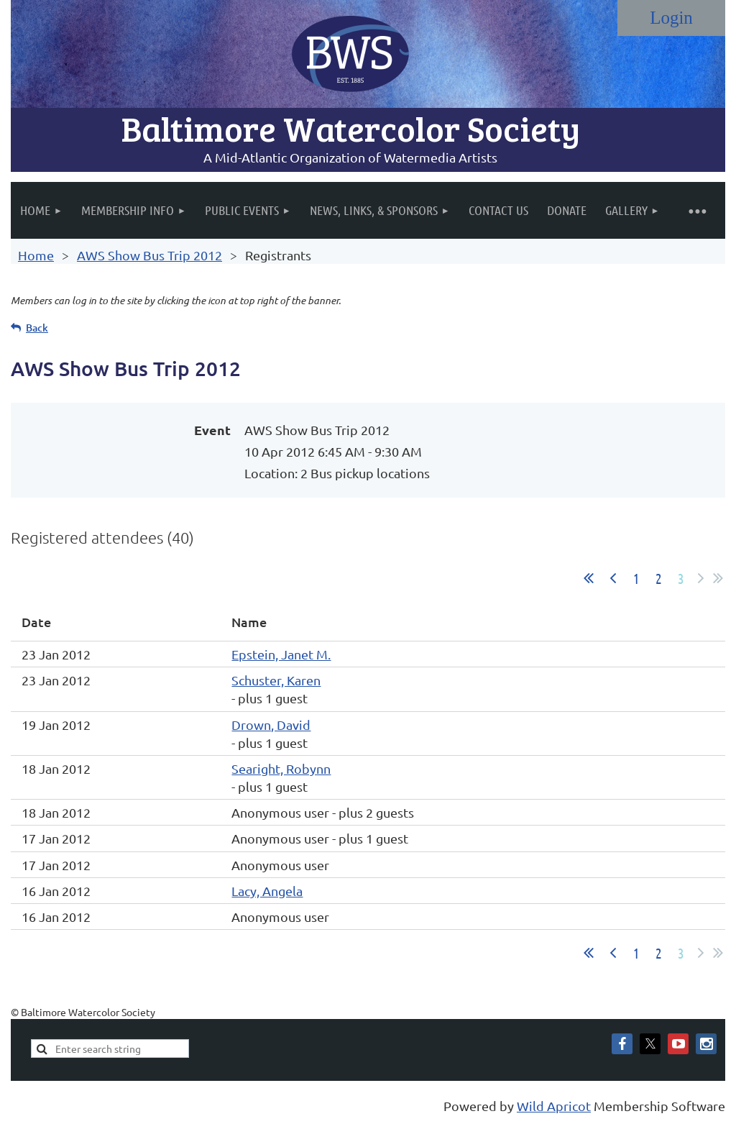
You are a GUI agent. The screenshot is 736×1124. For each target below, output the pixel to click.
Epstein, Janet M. (281, 654)
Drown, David (270, 724)
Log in (671, 18)
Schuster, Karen (276, 679)
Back (37, 327)
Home (36, 254)
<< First (588, 578)
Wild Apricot (554, 1105)
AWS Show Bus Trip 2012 (149, 254)
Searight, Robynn (281, 768)
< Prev (613, 578)
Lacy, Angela (267, 890)
